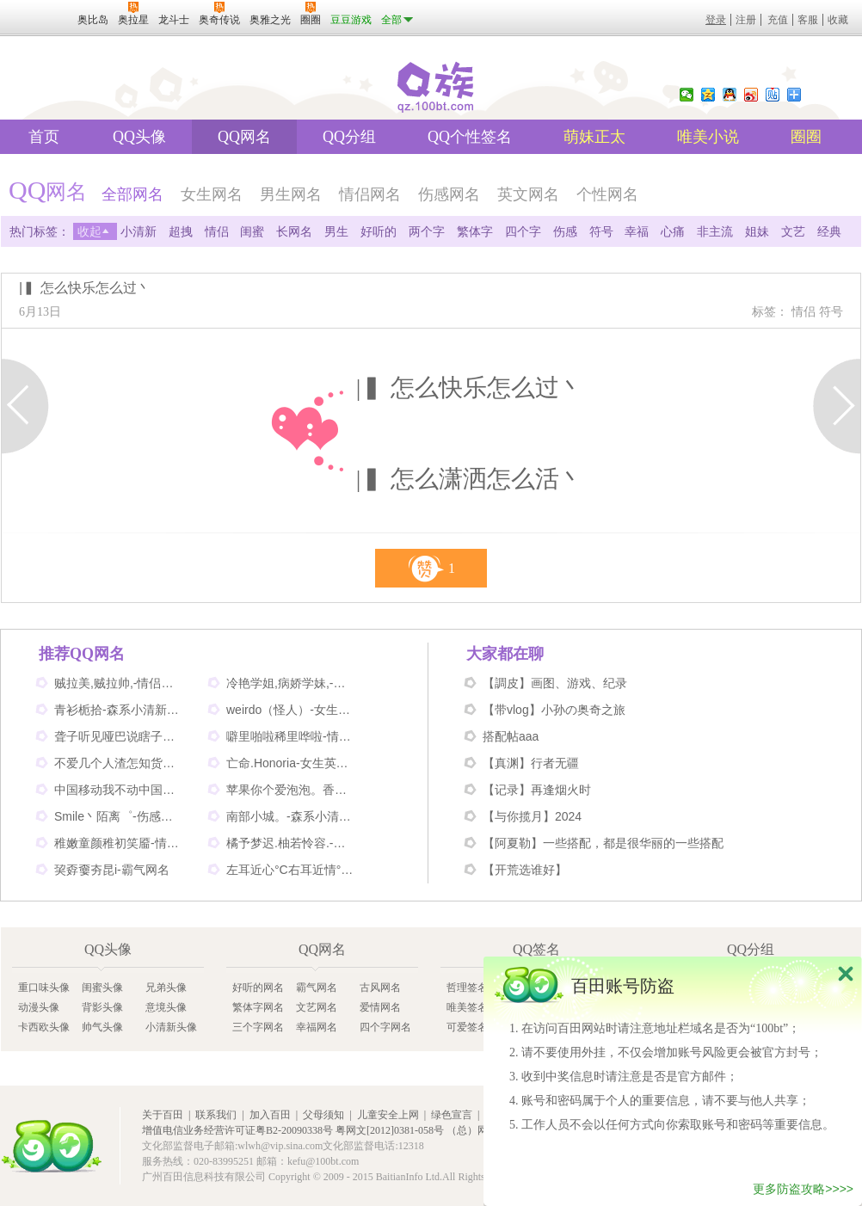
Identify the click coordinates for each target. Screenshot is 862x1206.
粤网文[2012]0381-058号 (390, 1130)
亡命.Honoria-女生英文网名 (290, 763)
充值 (777, 20)
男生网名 (291, 194)
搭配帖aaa (511, 736)
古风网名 (380, 987)
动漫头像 (38, 1007)
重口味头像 (44, 987)
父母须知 (323, 1115)
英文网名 (528, 194)
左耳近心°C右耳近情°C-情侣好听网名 (290, 870)
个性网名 (607, 194)
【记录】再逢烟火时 (537, 790)
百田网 (52, 1146)
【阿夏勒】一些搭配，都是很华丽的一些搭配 (603, 843)
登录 (715, 20)
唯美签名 (467, 1007)
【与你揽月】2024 (532, 816)
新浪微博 (751, 95)
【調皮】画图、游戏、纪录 (555, 683)
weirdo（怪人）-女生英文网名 (290, 710)
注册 (746, 20)
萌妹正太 (594, 136)
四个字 (523, 231)
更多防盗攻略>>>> (803, 1189)
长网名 (294, 231)
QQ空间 (708, 95)
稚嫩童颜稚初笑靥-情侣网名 (118, 843)
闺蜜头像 (102, 987)
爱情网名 (380, 1007)
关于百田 (162, 1115)
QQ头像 (139, 136)
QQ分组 (349, 136)
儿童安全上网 (388, 1115)
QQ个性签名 (470, 136)
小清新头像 (171, 1027)
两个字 (427, 231)
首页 (43, 136)
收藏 (838, 20)
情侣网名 (370, 194)
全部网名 (132, 194)
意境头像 (166, 1007)
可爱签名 (467, 1027)
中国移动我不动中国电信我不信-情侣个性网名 (118, 790)
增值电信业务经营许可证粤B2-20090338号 (237, 1130)
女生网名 (212, 194)
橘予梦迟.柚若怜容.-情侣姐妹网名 (290, 843)
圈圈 (806, 136)
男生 (336, 231)
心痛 (673, 231)
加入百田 (270, 1115)
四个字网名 (385, 1027)
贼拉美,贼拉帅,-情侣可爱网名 (118, 683)
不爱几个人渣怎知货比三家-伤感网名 (118, 763)
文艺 (793, 231)
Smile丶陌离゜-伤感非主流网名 (118, 816)
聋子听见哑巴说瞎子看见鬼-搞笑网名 (118, 736)
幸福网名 (316, 1027)
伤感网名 (449, 194)
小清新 (138, 231)
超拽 (181, 231)
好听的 (378, 231)
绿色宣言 (451, 1115)
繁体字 (475, 231)
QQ (729, 95)
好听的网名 (258, 987)
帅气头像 (102, 1027)
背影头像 (102, 1007)
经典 (829, 231)
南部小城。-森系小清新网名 (290, 816)
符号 (601, 231)
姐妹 (757, 231)
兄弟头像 (166, 987)
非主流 (715, 231)
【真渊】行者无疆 (531, 763)
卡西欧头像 (44, 1027)
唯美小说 (708, 136)
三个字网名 (258, 1027)
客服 (807, 20)
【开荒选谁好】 (525, 870)
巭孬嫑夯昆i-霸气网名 (111, 870)
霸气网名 (316, 987)
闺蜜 (252, 231)
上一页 (25, 406)
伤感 (565, 231)
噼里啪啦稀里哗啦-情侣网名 (290, 736)
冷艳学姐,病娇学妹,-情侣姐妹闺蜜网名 (290, 683)
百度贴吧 (772, 95)
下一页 (836, 406)
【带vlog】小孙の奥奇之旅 (554, 710)
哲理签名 (467, 987)
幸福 (637, 231)
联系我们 (216, 1115)
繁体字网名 (258, 1007)
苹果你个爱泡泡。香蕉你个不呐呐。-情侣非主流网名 (290, 790)
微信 (686, 95)
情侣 (217, 231)
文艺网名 (316, 1007)
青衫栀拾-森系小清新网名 (118, 710)
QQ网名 (244, 136)
